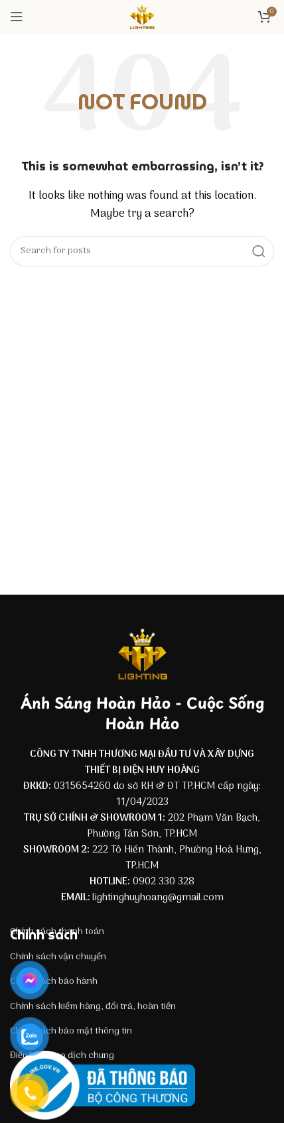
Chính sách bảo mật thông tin (71, 1031)
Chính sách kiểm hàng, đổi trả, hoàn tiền (93, 1006)
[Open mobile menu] (16, 16)
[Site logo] (142, 17)
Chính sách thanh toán (57, 931)
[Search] (142, 251)
